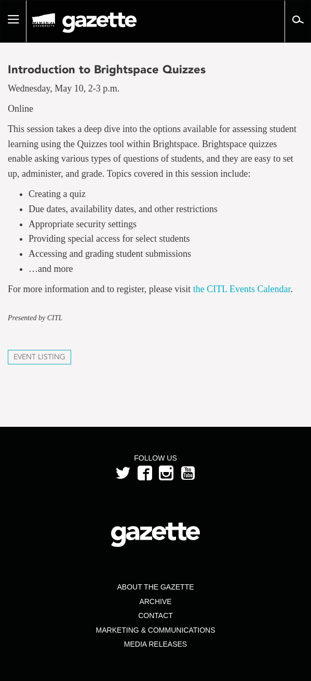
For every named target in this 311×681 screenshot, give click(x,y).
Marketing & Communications (155, 630)
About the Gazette (155, 587)
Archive (155, 601)
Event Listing (39, 356)
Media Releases (155, 644)
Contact (155, 615)
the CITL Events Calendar (242, 289)
